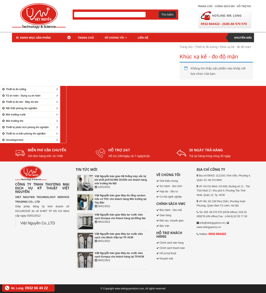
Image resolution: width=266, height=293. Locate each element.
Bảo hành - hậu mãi (171, 210)
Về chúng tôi (116, 37)
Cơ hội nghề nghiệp (171, 196)
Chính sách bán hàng (172, 242)
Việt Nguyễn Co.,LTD (37, 223)
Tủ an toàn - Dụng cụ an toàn (20, 95)
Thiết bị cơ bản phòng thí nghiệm (23, 133)
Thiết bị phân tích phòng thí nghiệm (25, 127)
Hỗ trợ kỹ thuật (168, 253)
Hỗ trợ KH (244, 6)
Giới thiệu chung (169, 180)
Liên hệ (143, 37)
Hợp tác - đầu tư (169, 191)
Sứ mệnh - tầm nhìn (171, 186)
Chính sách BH (225, 6)
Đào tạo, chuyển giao (172, 220)
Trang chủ (205, 6)
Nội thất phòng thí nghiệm (19, 108)
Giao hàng (165, 215)
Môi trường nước (13, 114)
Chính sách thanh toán (172, 248)
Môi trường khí (12, 120)
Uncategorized (12, 139)
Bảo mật (164, 225)
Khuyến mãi (243, 37)
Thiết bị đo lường (206, 47)
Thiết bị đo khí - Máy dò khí (19, 101)
